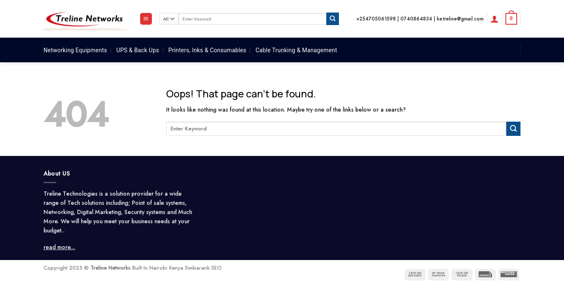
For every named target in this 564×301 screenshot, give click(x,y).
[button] (146, 19)
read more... (59, 247)
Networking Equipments (75, 50)
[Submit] (332, 19)
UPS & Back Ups (137, 50)
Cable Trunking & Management (296, 50)
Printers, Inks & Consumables (207, 50)
